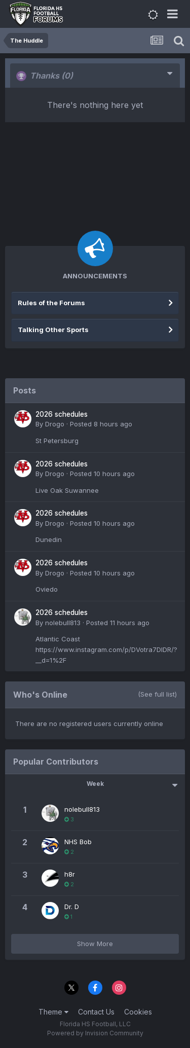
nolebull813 (63, 623)
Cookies (138, 1011)
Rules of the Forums (51, 303)
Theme (53, 1011)
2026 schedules (61, 414)
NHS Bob (78, 842)
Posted (101, 424)
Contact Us (96, 1011)
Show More (95, 943)
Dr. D (71, 906)
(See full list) (157, 694)
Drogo (54, 424)
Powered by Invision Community (95, 1033)
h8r (69, 874)
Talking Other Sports (53, 330)
